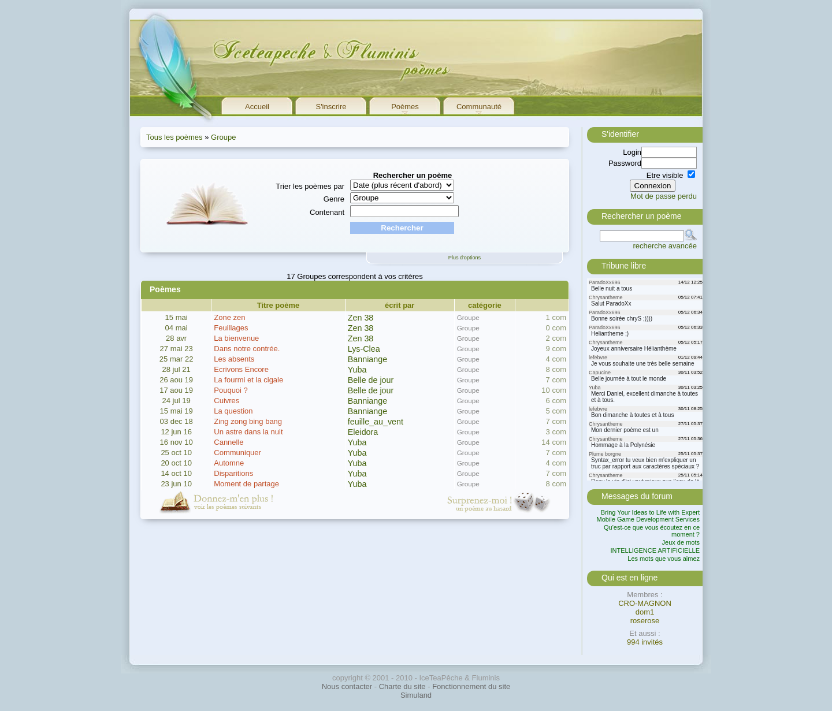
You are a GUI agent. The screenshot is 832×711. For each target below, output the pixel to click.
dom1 (645, 612)
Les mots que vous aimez (663, 558)
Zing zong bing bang (248, 421)
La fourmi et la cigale (248, 379)
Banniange (367, 359)
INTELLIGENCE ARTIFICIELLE (655, 550)
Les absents (234, 359)
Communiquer (237, 452)
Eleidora (363, 432)
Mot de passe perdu (663, 196)
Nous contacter (347, 686)
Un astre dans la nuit (248, 431)
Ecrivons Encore (241, 369)
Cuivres (226, 400)
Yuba (357, 369)
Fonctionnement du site (471, 686)
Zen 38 (361, 317)
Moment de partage (246, 483)
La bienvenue (236, 338)
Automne (229, 463)
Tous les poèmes (174, 137)
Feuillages (231, 327)
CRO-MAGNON (644, 603)
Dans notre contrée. (247, 348)
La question (233, 411)
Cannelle (228, 442)
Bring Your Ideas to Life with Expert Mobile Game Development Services (648, 516)
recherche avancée (665, 245)
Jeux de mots (681, 542)
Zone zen (229, 317)
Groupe (223, 137)
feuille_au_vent (375, 421)
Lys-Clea (364, 348)
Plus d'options (464, 257)
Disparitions (233, 473)
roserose (645, 620)
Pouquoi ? (231, 390)
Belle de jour (370, 380)
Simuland (416, 695)
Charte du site (402, 686)
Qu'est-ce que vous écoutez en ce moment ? (652, 531)
